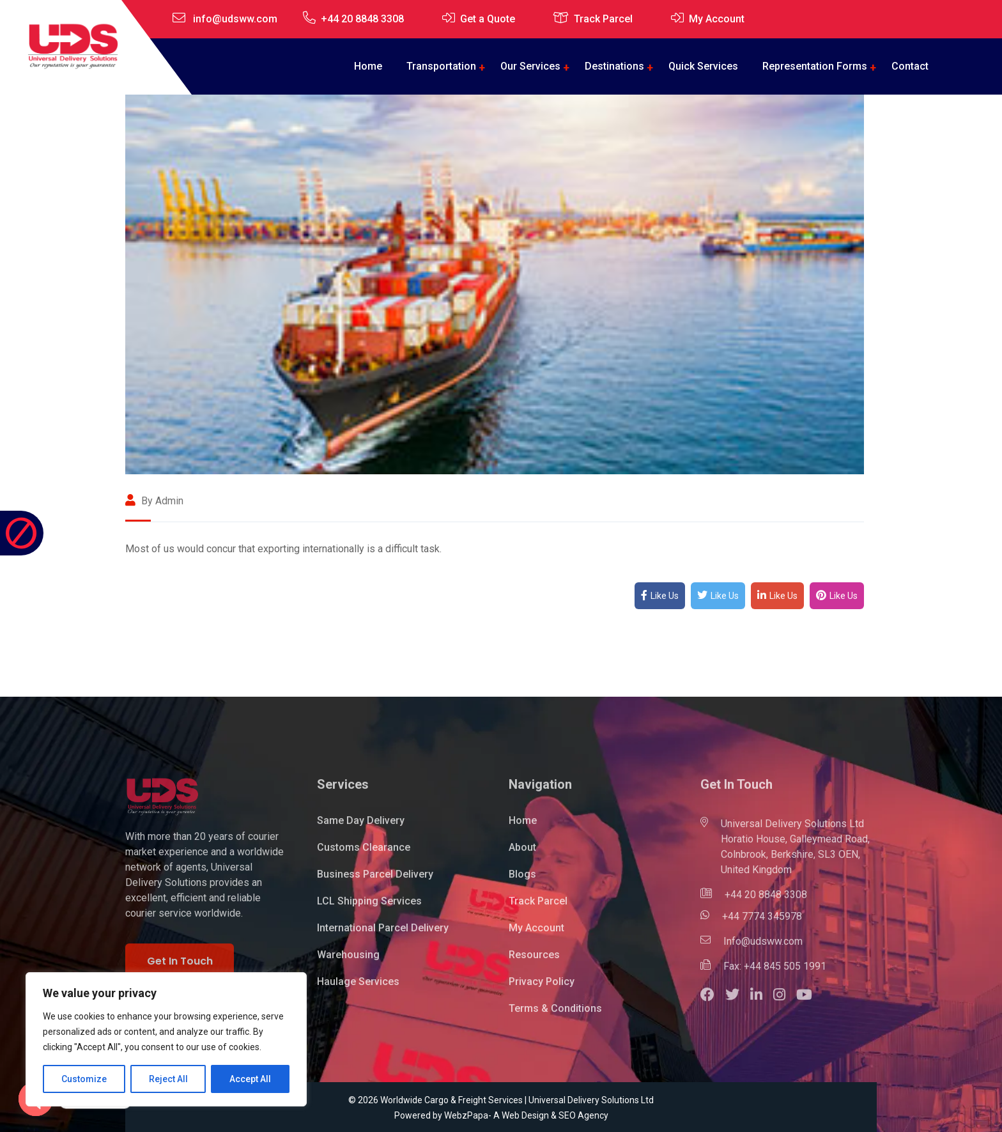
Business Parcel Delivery (375, 882)
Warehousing (348, 962)
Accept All (250, 1079)
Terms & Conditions (555, 1016)
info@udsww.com (235, 19)
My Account (716, 19)
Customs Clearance (363, 855)
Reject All (168, 1079)
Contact (910, 66)
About (522, 855)
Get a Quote (487, 19)
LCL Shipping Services (369, 909)
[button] (712, 1004)
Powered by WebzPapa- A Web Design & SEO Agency (501, 1115)
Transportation (441, 66)
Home (368, 66)
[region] (166, 1039)
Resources (534, 962)
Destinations (614, 66)
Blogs (522, 882)
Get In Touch (180, 968)
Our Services (530, 66)
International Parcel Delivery (383, 935)
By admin (154, 501)
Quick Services (703, 66)
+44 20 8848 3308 (362, 19)
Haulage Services (358, 989)
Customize (84, 1079)
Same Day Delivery (361, 828)
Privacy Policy (541, 989)
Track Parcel (603, 19)
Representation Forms (814, 66)
